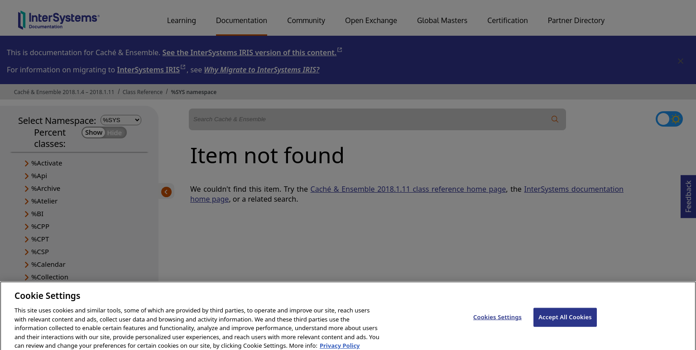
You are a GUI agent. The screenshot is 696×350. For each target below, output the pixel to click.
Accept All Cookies (565, 321)
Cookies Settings (497, 321)
